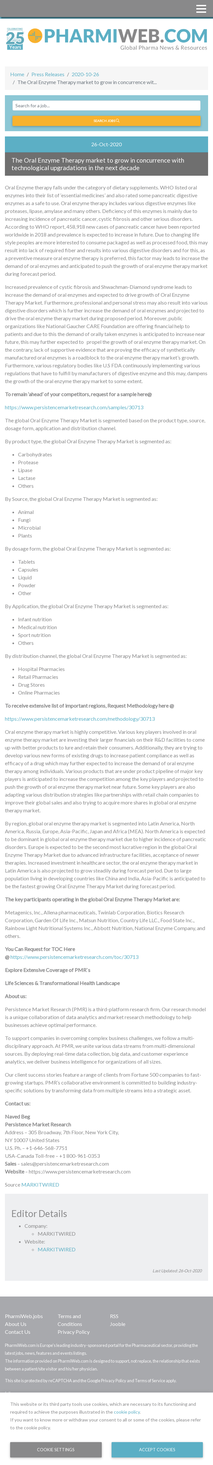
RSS (114, 1316)
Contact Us (17, 1332)
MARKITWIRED (40, 1184)
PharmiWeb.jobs (24, 1316)
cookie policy (127, 1412)
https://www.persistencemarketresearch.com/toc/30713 (74, 957)
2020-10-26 (85, 74)
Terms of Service (150, 1380)
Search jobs (106, 121)
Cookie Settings (56, 1449)
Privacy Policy (74, 1332)
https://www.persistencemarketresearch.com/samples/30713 (74, 407)
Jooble (117, 1324)
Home (17, 74)
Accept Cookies (157, 1449)
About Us (16, 1324)
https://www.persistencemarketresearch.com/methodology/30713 (80, 718)
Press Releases (47, 74)
